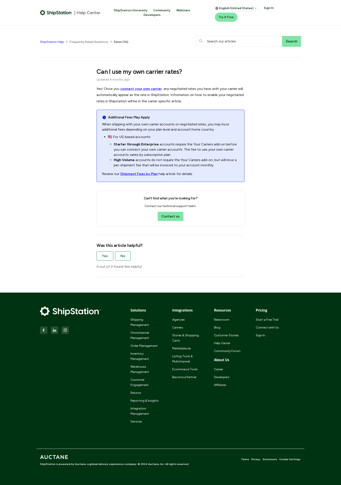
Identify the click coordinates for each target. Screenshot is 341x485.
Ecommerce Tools (185, 369)
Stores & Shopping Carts (185, 337)
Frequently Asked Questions (89, 42)
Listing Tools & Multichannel (182, 358)
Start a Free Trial (267, 320)
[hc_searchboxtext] (239, 41)
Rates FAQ (121, 42)
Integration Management (139, 411)
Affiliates (220, 385)
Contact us (170, 216)
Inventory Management (139, 356)
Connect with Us (267, 327)
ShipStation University (130, 10)
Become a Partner (184, 377)
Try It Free (226, 17)
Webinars (183, 10)
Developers (152, 15)
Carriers (177, 327)
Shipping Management (139, 322)
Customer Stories (226, 335)
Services (136, 421)
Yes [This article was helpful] (105, 256)
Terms (245, 459)
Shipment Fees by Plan (139, 174)
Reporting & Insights (144, 400)
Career (218, 369)
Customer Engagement (139, 382)
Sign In (269, 8)
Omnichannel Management (139, 335)
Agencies (178, 320)
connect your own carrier (141, 89)
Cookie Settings (289, 459)
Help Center (222, 343)
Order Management (144, 346)
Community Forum (227, 351)
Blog (217, 327)
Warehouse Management (139, 369)
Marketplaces (181, 348)
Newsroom (221, 320)
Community (161, 10)
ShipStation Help (52, 42)
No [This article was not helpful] (122, 256)
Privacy (256, 459)
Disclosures (270, 459)
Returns (135, 393)
